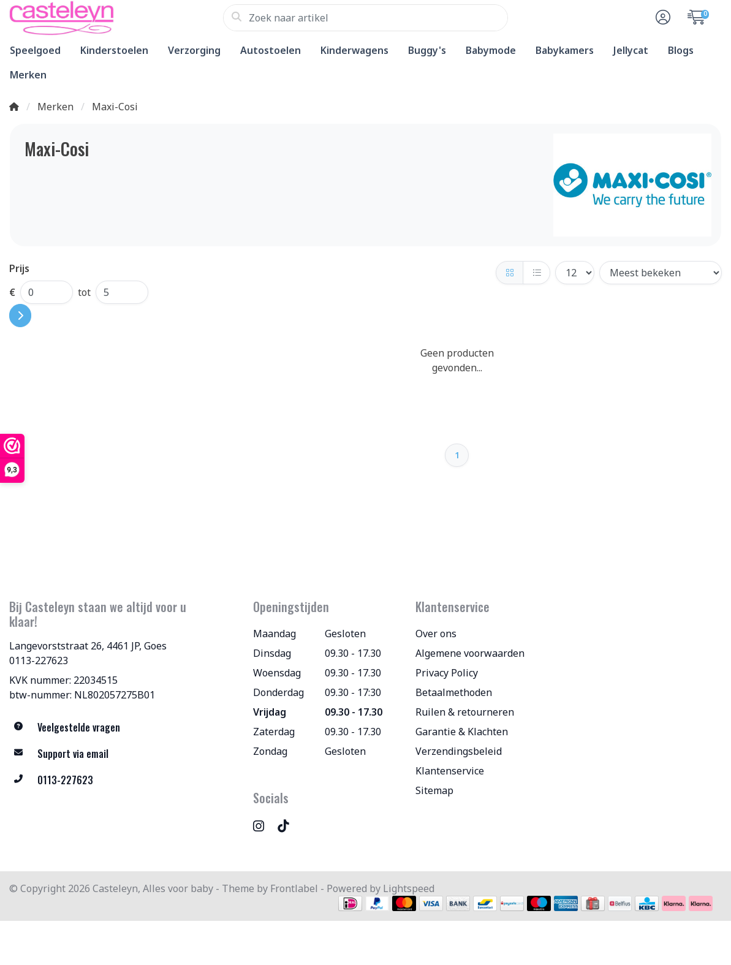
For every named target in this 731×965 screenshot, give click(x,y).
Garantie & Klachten (461, 731)
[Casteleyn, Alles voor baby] (116, 18)
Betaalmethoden (453, 692)
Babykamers (565, 50)
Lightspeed (408, 888)
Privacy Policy (446, 672)
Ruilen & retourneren (464, 712)
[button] (661, 18)
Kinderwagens (354, 50)
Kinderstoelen (114, 50)
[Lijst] (536, 272)
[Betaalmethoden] (350, 903)
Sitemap (434, 790)
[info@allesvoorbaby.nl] (122, 754)
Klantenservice (449, 771)
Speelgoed (35, 50)
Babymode (491, 50)
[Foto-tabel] (509, 272)
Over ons (435, 633)
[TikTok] (288, 826)
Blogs (681, 50)
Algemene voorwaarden (470, 653)
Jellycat (630, 50)
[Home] (14, 106)
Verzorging (194, 50)
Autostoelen (270, 50)
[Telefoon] (122, 780)
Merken (28, 74)
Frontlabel (294, 888)
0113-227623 (38, 660)
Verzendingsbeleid (458, 751)
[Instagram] (263, 826)
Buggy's (427, 50)
